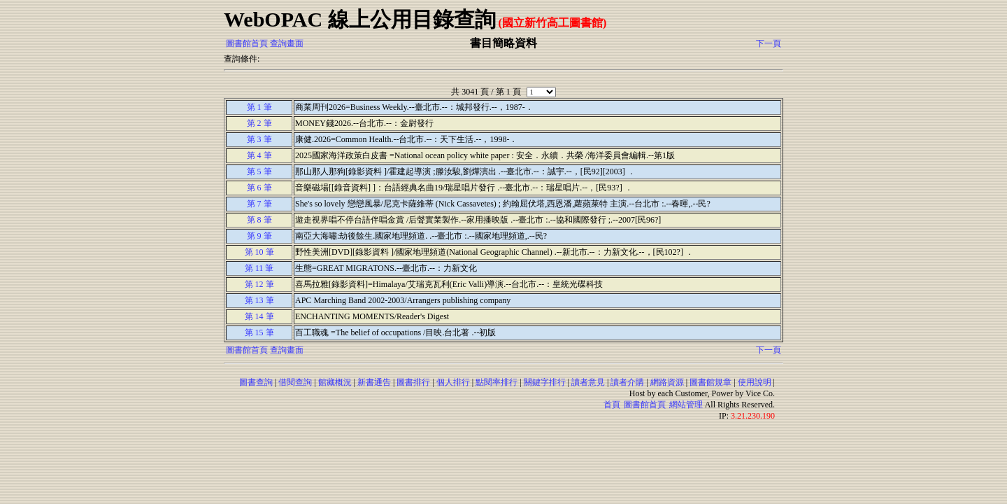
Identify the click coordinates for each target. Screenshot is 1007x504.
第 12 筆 (259, 284)
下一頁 (768, 43)
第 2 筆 (259, 123)
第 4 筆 (259, 155)
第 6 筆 (259, 187)
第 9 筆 (259, 236)
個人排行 (453, 382)
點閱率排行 (496, 382)
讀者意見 (588, 382)
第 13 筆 (259, 300)
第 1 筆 (259, 107)
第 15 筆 (259, 332)
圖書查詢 (256, 382)
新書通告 (374, 382)
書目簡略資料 (503, 43)
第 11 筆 (259, 268)
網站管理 (686, 405)
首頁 (612, 405)
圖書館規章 (710, 382)
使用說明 (754, 382)
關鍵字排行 (545, 382)
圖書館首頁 (247, 43)
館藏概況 (335, 382)
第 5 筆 (259, 171)
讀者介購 (627, 382)
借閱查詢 (295, 382)
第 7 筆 (259, 204)
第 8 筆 (259, 220)
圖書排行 (413, 382)
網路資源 (667, 382)
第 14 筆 (259, 316)
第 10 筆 (259, 252)
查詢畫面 (286, 43)
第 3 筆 (259, 139)
